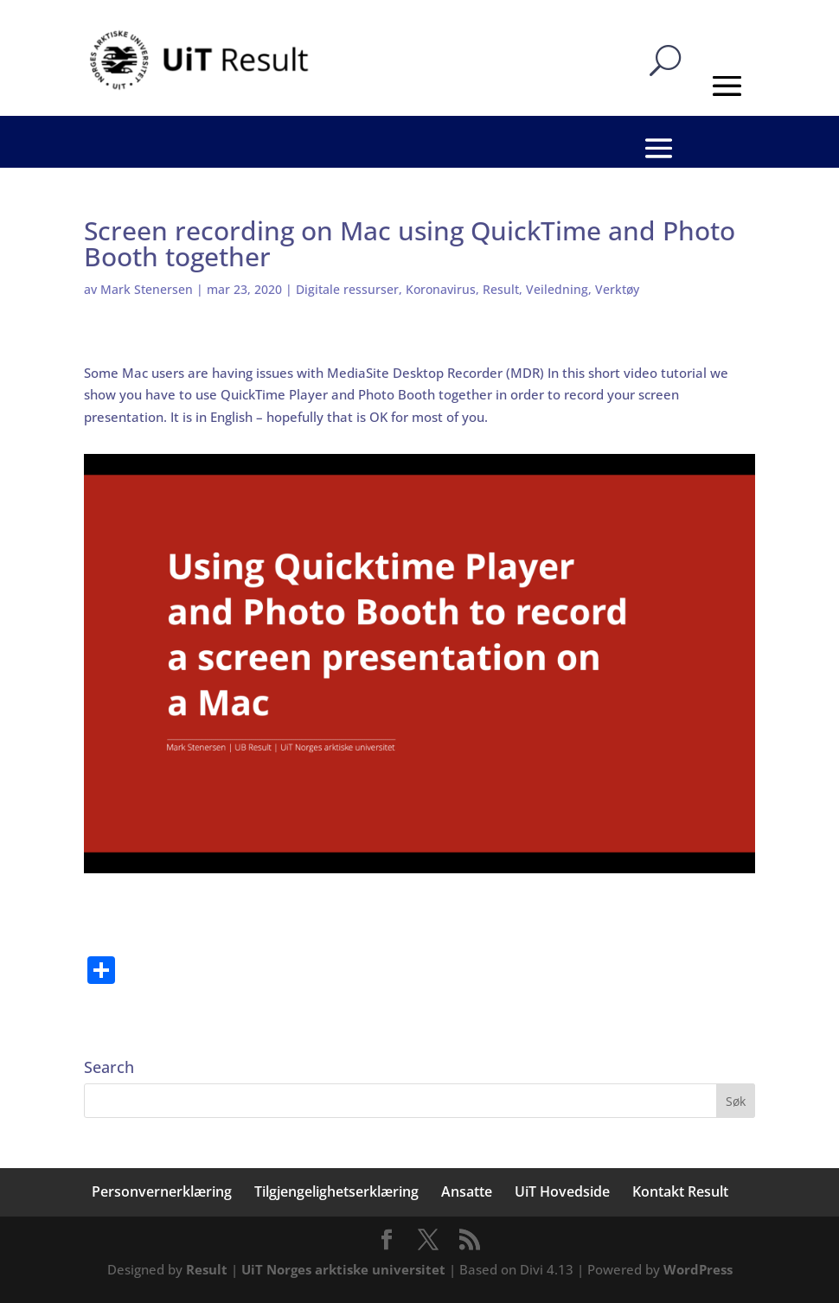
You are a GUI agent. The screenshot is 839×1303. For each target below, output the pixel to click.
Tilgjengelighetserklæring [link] (336, 1191)
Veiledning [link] (557, 289)
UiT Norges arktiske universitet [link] (343, 1269)
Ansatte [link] (466, 1191)
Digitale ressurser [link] (347, 289)
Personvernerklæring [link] (162, 1191)
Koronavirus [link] (441, 289)
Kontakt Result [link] (680, 1191)
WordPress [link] (698, 1269)
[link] (202, 58)
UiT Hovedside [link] (562, 1191)
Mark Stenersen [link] (146, 289)
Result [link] (501, 289)
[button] (735, 1100)
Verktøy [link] (617, 289)
